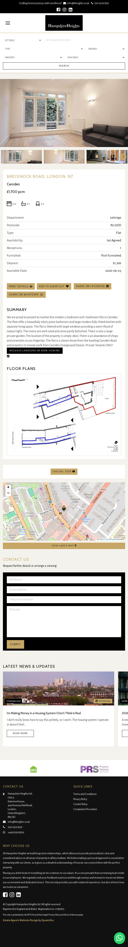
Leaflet (100, 539)
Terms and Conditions (85, 794)
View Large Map (64, 545)
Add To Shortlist (52, 286)
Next (121, 157)
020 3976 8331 (99, 3)
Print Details (18, 286)
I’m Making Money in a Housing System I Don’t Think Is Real (44, 713)
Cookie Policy (80, 804)
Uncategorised (13, 701)
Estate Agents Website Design (20, 920)
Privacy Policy (80, 799)
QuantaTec (47, 920)
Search (64, 66)
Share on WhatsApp (26, 294)
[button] (64, 508)
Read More (20, 733)
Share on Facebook (92, 286)
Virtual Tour (64, 471)
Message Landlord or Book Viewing (34, 350)
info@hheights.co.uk (76, 3)
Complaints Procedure (85, 809)
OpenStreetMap (111, 539)
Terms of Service (71, 915)
